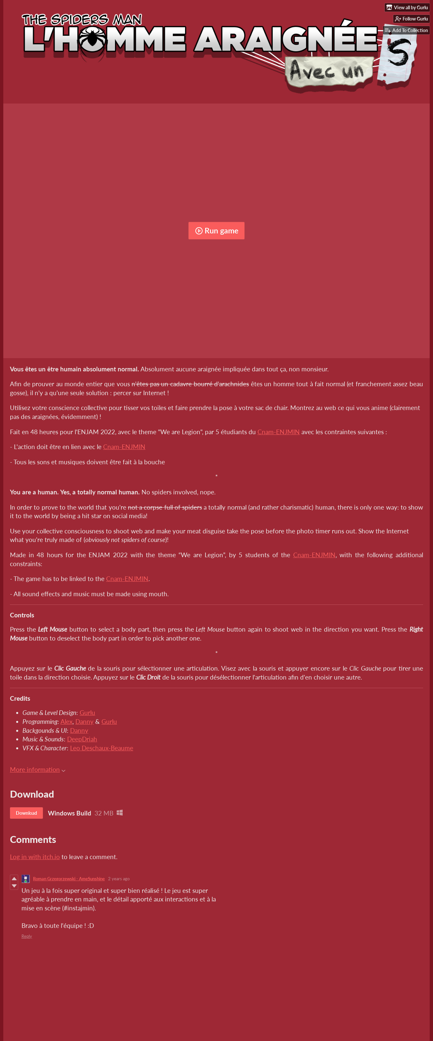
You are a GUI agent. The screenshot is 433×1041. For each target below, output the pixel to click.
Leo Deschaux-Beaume (101, 748)
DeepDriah (82, 739)
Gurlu (87, 712)
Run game (216, 230)
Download (26, 813)
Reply (26, 936)
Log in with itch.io (35, 856)
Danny (84, 721)
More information (37, 769)
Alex (66, 721)
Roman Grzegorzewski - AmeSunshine (69, 878)
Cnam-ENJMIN (278, 432)
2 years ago (119, 878)
